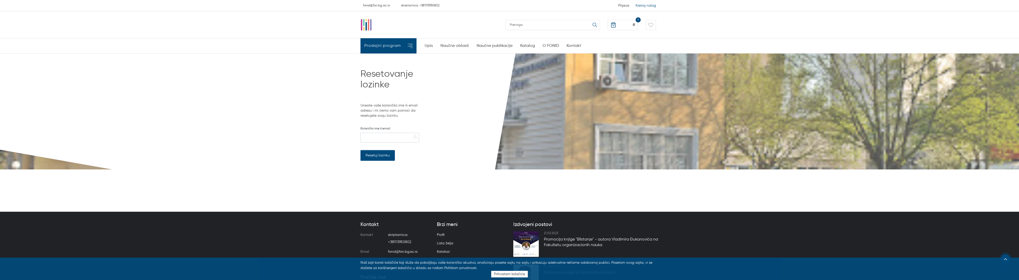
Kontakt (574, 46)
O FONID (551, 46)
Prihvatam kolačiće (509, 274)
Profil (441, 235)
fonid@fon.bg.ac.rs (376, 5)
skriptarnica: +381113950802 (420, 5)
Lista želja (445, 243)
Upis (429, 46)
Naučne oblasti (454, 46)
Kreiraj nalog (646, 5)
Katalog (527, 46)
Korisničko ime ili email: (375, 128)
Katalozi (443, 252)
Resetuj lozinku (378, 155)
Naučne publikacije (495, 46)
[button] (623, 25)
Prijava (623, 5)
